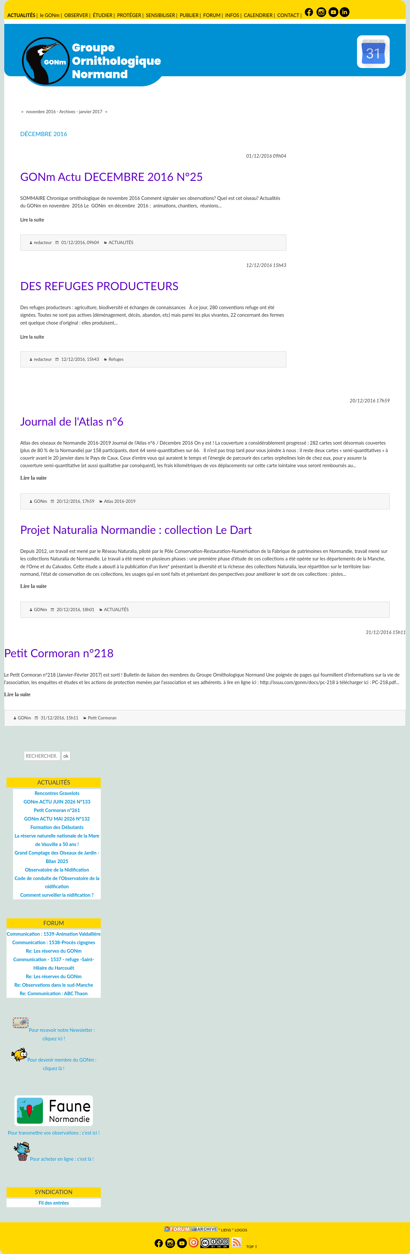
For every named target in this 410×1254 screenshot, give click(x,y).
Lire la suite (32, 219)
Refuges (116, 359)
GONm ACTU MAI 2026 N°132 (57, 818)
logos (241, 1230)
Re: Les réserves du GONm (53, 951)
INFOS (232, 15)
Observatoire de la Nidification (57, 870)
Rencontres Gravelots (57, 793)
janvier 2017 (91, 111)
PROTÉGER (129, 15)
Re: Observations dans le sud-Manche (53, 985)
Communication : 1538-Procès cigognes (53, 942)
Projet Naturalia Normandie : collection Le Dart (136, 529)
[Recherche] (42, 756)
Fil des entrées (54, 1203)
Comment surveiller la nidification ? (57, 895)
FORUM (211, 15)
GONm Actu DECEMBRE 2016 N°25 (111, 176)
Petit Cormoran (102, 717)
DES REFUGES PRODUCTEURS (99, 285)
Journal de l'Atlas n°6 (72, 421)
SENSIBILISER (160, 15)
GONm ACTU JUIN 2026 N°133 (57, 801)
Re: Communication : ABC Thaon (54, 993)
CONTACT (288, 15)
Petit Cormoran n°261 (57, 810)
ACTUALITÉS (21, 15)
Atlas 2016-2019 (119, 501)
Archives (67, 111)
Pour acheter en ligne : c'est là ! (54, 1159)
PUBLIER (189, 15)
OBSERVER (76, 15)
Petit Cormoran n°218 (59, 653)
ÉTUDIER (103, 15)
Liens (226, 1230)
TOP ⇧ (250, 1247)
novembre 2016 (40, 111)
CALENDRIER (258, 15)
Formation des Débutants (56, 827)
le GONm (49, 15)
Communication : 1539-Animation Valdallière (54, 934)
